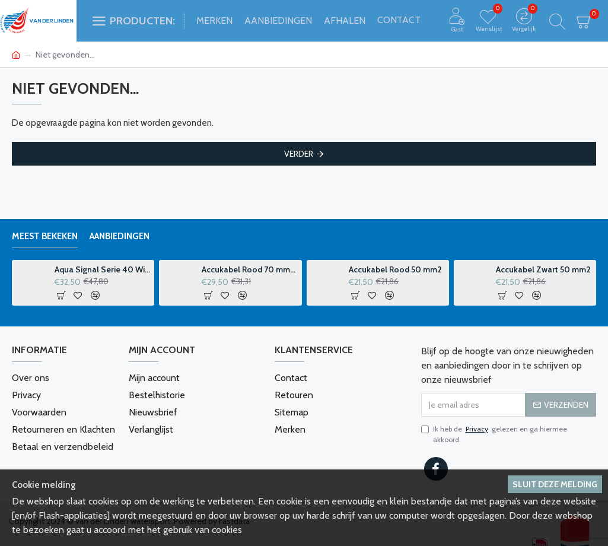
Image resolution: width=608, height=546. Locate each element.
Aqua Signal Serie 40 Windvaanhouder (103, 269)
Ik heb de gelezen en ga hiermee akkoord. (494, 434)
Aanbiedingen (119, 236)
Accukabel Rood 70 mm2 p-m (250, 269)
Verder (298, 153)
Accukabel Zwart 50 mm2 (543, 269)
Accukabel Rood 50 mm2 (395, 269)
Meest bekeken (45, 236)
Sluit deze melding (554, 484)
